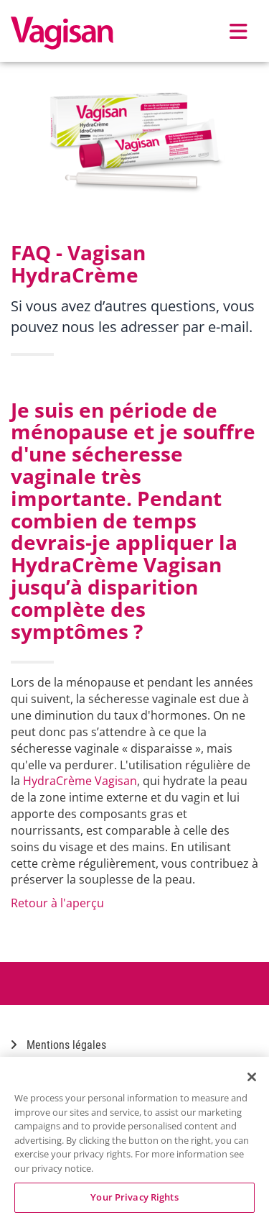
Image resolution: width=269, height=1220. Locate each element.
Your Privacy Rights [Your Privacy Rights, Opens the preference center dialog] (134, 1197)
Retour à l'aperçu (57, 903)
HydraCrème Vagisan (80, 781)
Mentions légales (58, 1045)
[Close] (252, 1077)
